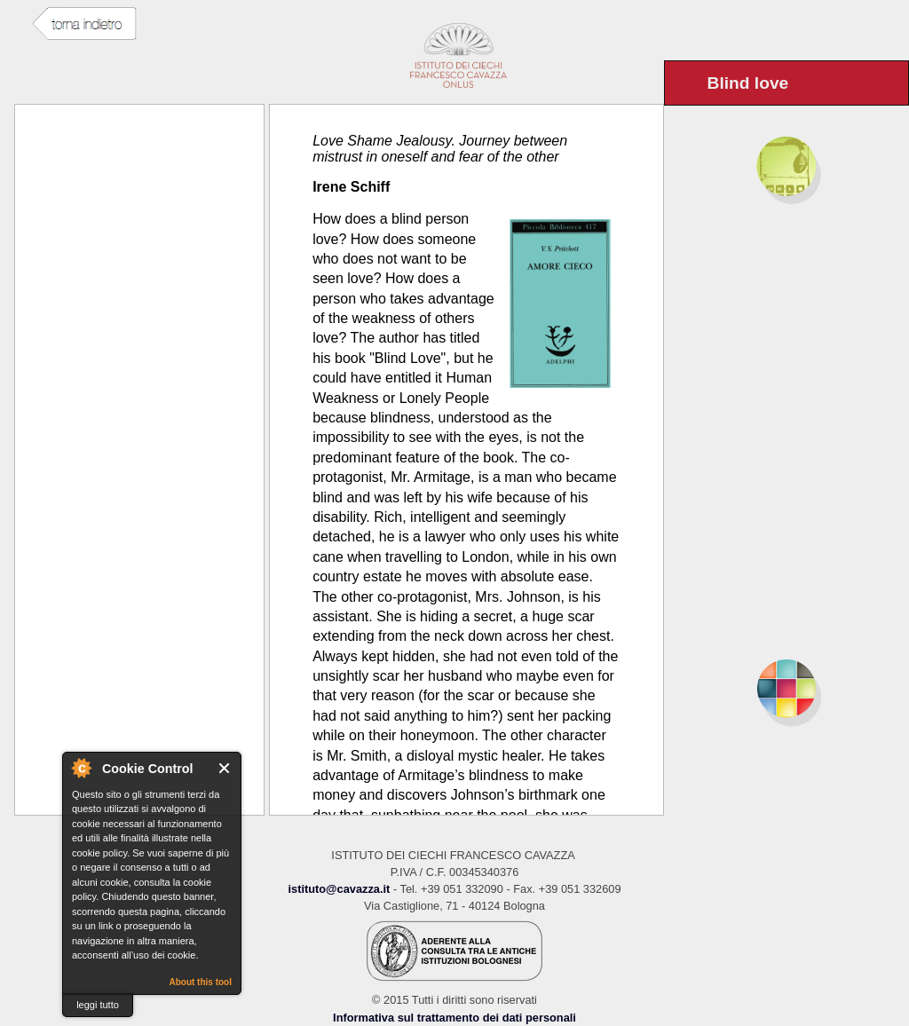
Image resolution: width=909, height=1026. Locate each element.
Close (225, 768)
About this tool (200, 982)
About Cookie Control (81, 768)
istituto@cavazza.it (339, 889)
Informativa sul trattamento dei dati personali (454, 1017)
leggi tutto (97, 1004)
